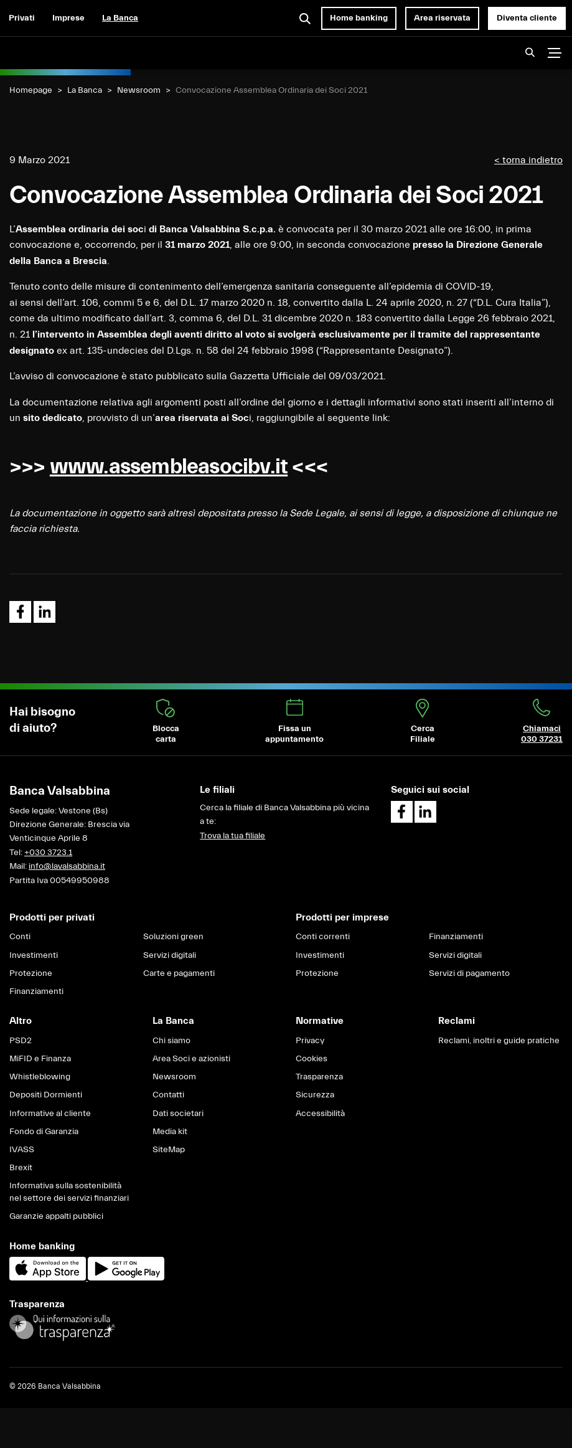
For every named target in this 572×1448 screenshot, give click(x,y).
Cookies (311, 1059)
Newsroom (139, 90)
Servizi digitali (169, 955)
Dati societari (178, 1114)
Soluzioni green (173, 937)
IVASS (21, 1150)
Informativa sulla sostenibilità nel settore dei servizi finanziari (69, 1192)
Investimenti (33, 955)
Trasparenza (319, 1077)
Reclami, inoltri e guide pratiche (499, 1041)
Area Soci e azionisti (191, 1059)
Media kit (169, 1132)
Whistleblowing (39, 1077)
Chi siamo (171, 1041)
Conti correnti (323, 937)
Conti (19, 937)
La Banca (120, 18)
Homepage (30, 90)
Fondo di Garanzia (43, 1132)
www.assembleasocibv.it (169, 466)
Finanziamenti (36, 991)
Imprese (68, 18)
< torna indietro (528, 160)
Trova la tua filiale (232, 836)
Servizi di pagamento (469, 973)
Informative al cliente (50, 1114)
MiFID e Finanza (40, 1059)
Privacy (310, 1041)
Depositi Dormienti (45, 1095)
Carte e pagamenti (179, 973)
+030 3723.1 (48, 853)
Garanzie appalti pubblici (56, 1216)
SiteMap (168, 1150)
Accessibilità (320, 1114)
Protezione (30, 973)
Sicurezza (315, 1095)
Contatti (168, 1095)
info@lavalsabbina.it (67, 866)
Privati (22, 18)
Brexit (20, 1168)
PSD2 (20, 1041)
